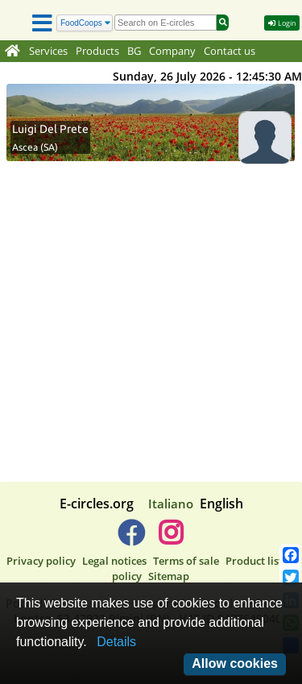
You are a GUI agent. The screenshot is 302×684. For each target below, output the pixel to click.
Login (281, 22)
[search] (165, 23)
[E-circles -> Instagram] (171, 539)
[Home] (12, 51)
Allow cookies (235, 663)
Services (48, 51)
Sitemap (168, 576)
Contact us (229, 51)
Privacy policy (41, 560)
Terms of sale (186, 560)
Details (116, 642)
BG (134, 51)
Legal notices (114, 560)
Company (172, 51)
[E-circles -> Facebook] (130, 539)
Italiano (170, 503)
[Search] (84, 23)
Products (97, 51)
